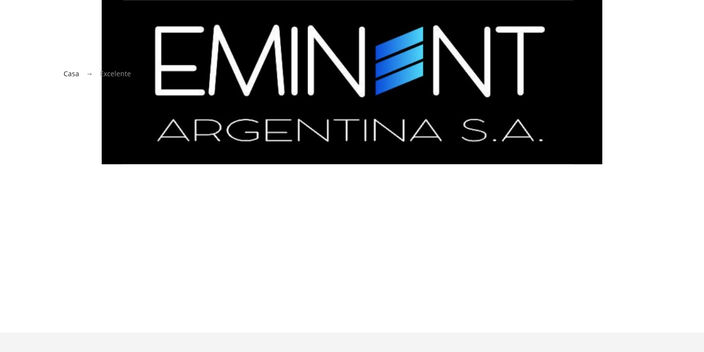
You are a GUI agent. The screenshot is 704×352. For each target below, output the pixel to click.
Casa (71, 73)
